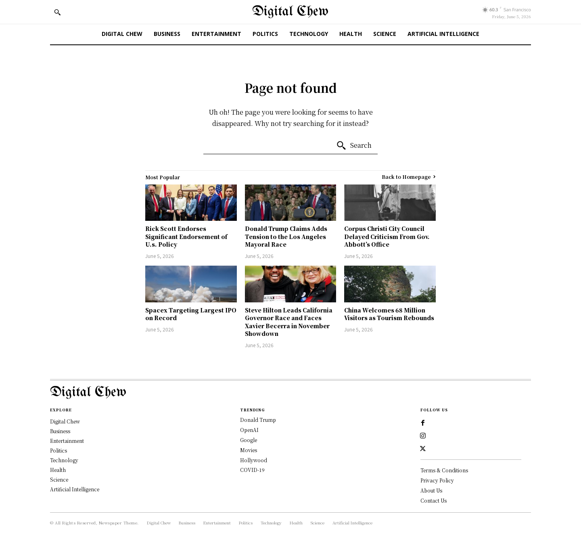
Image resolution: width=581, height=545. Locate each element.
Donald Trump (258, 419)
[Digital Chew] (290, 12)
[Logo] (290, 392)
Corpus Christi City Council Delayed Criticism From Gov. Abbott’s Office (387, 236)
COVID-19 (252, 469)
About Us (431, 490)
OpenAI (249, 429)
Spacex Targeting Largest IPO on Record (190, 314)
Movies (248, 449)
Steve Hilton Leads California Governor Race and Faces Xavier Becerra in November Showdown (288, 322)
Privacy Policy (437, 480)
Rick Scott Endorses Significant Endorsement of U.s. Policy (186, 236)
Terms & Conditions (444, 470)
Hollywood (253, 460)
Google (248, 439)
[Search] (354, 145)
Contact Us (433, 500)
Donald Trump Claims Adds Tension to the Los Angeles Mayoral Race (286, 236)
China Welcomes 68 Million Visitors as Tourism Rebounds (389, 314)
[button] (57, 12)
